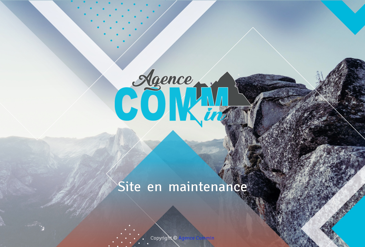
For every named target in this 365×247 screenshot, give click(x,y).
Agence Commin (196, 238)
